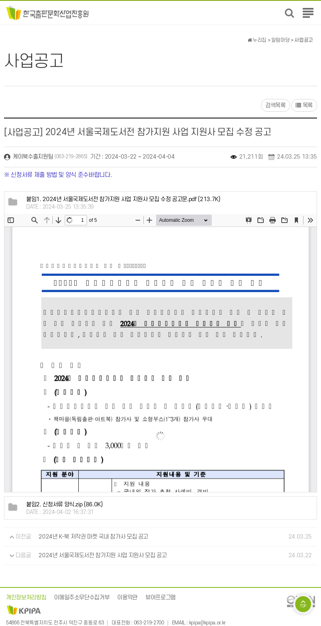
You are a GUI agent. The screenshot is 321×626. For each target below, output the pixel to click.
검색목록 (275, 105)
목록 (304, 105)
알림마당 (280, 40)
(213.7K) (123, 199)
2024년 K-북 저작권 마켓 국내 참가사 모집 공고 (93, 536)
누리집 (257, 40)
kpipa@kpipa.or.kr (207, 623)
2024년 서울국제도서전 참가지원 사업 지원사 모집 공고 (102, 555)
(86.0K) (64, 504)
